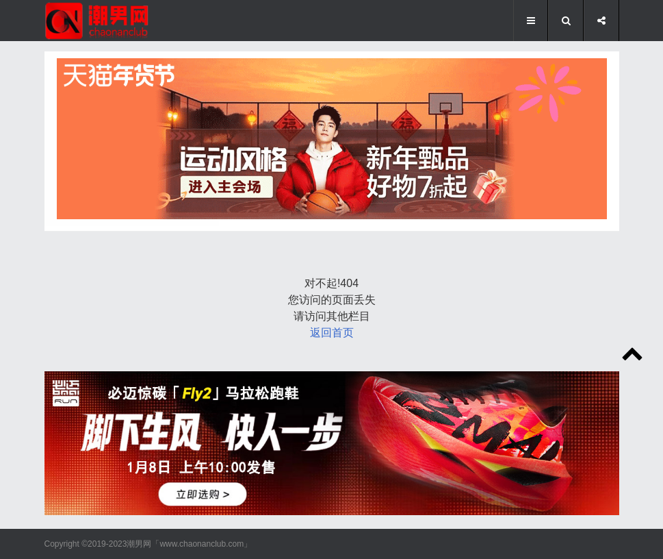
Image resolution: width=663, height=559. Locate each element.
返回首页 (332, 332)
